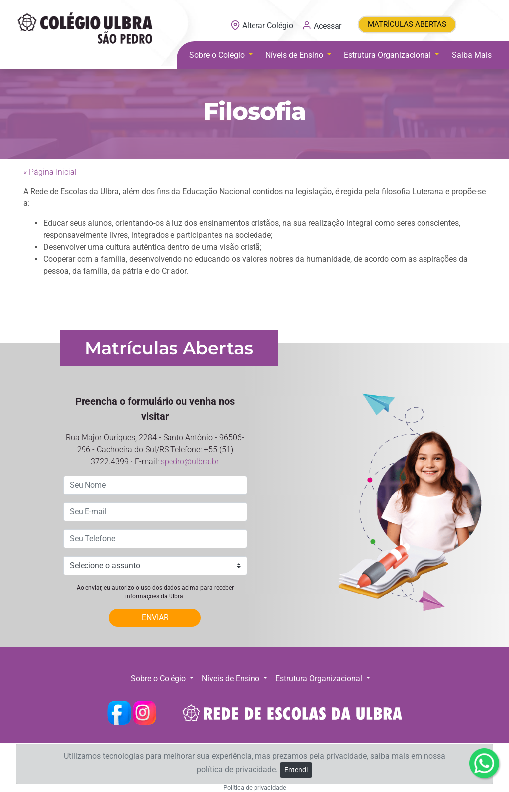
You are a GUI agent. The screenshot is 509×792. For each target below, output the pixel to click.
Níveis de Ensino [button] (295, 55)
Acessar (321, 25)
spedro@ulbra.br (190, 461)
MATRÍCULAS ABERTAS (407, 24)
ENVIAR (155, 617)
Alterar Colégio (262, 25)
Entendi (296, 770)
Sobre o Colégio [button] (218, 55)
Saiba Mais (472, 55)
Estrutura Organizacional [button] (388, 55)
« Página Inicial (50, 172)
